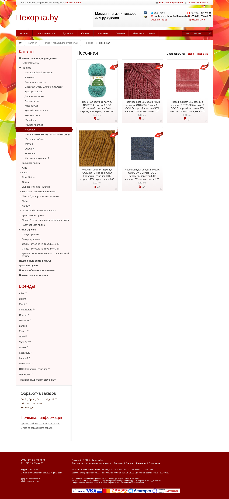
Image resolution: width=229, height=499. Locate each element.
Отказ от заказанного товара (36, 427)
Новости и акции (46, 33)
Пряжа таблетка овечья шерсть (39, 210)
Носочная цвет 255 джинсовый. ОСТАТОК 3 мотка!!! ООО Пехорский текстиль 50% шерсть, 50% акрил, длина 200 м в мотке (142, 176)
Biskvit (23, 298)
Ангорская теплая (35, 82)
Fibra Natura (28, 177)
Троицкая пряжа (31, 163)
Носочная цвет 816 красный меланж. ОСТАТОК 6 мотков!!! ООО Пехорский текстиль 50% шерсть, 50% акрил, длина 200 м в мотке (187, 108)
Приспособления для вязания (37, 270)
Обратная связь (159, 19)
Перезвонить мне (196, 19)
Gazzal (25, 182)
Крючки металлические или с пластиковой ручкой (45, 254)
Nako (25, 201)
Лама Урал (26, 363)
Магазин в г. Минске (144, 33)
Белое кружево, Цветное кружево (44, 86)
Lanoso (23, 325)
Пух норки (25, 374)
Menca (23, 331)
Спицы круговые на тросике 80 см (40, 248)
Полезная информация (42, 417)
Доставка (68, 33)
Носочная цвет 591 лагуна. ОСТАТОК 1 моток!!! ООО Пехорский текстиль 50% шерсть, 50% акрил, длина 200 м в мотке (97, 108)
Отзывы (120, 33)
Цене (191, 53)
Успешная (30, 153)
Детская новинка (34, 96)
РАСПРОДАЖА (30, 63)
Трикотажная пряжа (33, 215)
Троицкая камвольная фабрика (37, 379)
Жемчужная (31, 105)
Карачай (24, 358)
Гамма (23, 347)
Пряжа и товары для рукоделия (38, 58)
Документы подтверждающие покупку (91, 463)
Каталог (24, 33)
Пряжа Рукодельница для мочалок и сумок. (46, 220)
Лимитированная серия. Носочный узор (47, 134)
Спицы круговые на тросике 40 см (40, 244)
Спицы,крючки (28, 229)
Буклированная (33, 91)
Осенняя (29, 148)
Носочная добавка (35, 139)
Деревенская (32, 101)
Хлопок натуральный (37, 158)
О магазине (154, 463)
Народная (30, 120)
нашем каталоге (73, 2)
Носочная (30, 129)
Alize (24, 167)
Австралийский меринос (38, 72)
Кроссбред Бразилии (36, 110)
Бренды (27, 286)
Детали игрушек (28, 265)
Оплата (85, 33)
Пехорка (26, 67)
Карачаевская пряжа (33, 224)
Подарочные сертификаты (35, 260)
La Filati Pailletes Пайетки (36, 186)
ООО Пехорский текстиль (34, 369)
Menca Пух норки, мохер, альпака (40, 196)
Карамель (25, 352)
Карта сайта (97, 460)
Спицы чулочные (31, 239)
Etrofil (25, 172)
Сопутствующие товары (33, 275)
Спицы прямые (30, 234)
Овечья (29, 144)
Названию (202, 53)
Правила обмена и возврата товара (40, 423)
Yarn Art (26, 205)
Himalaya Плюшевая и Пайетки (39, 191)
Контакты (103, 33)
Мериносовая (32, 115)
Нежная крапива (34, 124)
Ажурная (30, 77)
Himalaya (25, 320)
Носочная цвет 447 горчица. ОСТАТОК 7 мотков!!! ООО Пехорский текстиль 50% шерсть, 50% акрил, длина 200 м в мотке (97, 176)
